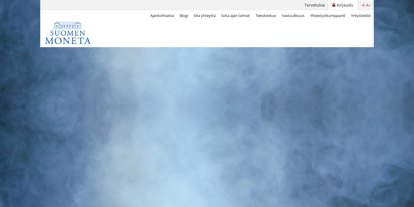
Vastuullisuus (293, 15)
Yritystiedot (361, 15)
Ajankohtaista (162, 15)
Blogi (184, 15)
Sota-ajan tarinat (235, 15)
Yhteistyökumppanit (327, 15)
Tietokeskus (266, 15)
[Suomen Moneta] (72, 32)
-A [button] (363, 5)
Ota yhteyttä (205, 15)
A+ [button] (368, 5)
